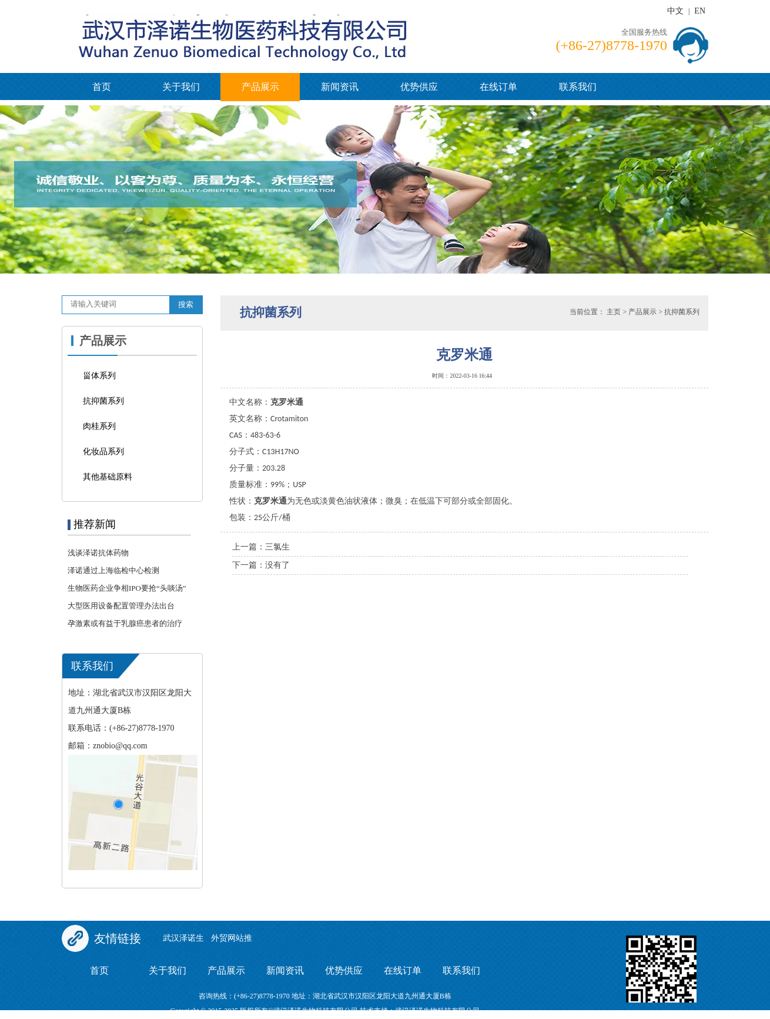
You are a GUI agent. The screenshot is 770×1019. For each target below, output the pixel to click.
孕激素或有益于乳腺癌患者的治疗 (125, 623)
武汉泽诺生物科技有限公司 (437, 1011)
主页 (614, 312)
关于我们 (181, 87)
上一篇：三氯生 (261, 546)
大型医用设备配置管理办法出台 (121, 605)
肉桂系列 (99, 426)
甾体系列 (99, 375)
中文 (675, 10)
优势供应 (419, 87)
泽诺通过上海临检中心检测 (113, 570)
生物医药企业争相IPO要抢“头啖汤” (127, 588)
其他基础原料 (107, 476)
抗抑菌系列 (103, 401)
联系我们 (578, 87)
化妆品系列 (103, 451)
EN (699, 10)
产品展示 (260, 87)
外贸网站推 (231, 938)
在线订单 (498, 87)
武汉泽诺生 (183, 938)
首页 (101, 87)
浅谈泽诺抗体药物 (98, 552)
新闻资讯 (340, 87)
